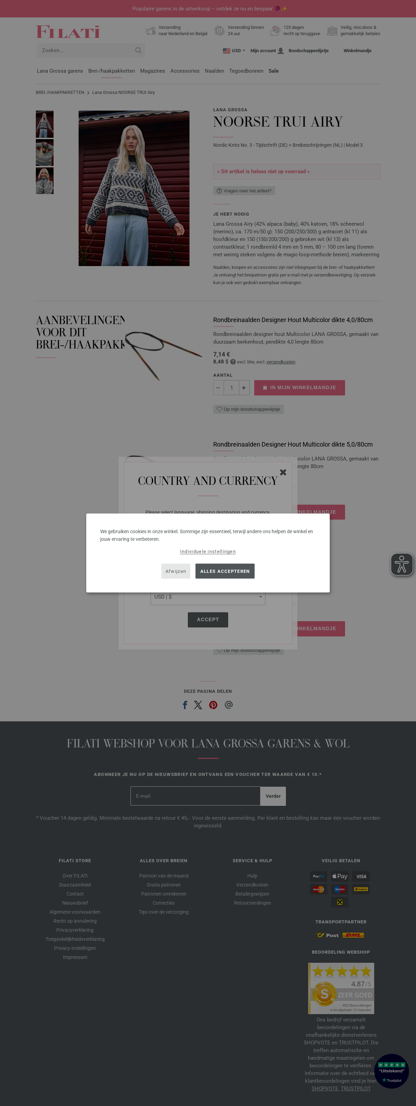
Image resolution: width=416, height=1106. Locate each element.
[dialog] (208, 553)
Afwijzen (176, 571)
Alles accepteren (225, 571)
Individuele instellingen (208, 551)
